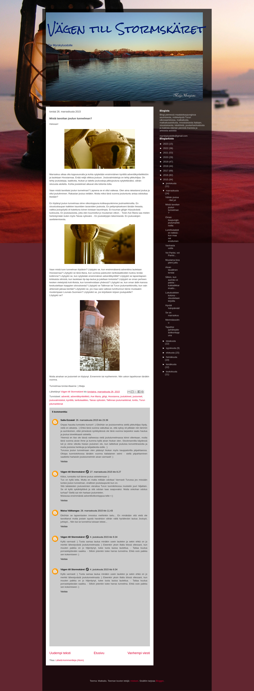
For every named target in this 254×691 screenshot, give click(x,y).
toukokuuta (171, 371)
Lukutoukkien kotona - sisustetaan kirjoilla (172, 296)
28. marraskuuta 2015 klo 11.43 (97, 510)
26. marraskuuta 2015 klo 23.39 (92, 420)
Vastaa (64, 461)
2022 (166, 148)
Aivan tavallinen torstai (171, 270)
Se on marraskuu (172, 314)
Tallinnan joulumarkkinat (118, 400)
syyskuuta (171, 348)
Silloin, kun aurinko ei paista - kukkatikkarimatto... (172, 282)
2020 (166, 157)
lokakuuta (171, 341)
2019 (166, 161)
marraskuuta (172, 190)
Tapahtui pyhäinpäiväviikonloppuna (172, 331)
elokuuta (170, 352)
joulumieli (137, 396)
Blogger (160, 681)
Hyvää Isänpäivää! (172, 306)
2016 (166, 175)
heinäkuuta (171, 357)
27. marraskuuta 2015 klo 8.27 (105, 471)
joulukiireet (125, 396)
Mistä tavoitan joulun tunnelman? (172, 208)
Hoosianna (113, 396)
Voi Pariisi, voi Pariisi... (172, 254)
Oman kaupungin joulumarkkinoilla (172, 221)
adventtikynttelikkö (80, 396)
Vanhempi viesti (139, 653)
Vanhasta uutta (170, 247)
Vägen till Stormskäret (126, 28)
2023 (166, 143)
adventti (65, 396)
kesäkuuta (171, 364)
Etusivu (99, 653)
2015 (166, 179)
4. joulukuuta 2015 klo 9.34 (103, 537)
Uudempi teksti (60, 653)
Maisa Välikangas (70, 510)
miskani (134, 681)
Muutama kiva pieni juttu (172, 261)
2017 (166, 170)
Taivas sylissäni (97, 400)
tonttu (135, 400)
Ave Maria (95, 396)
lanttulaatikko (81, 400)
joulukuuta (171, 183)
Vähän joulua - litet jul (172, 198)
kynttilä (69, 400)
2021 (166, 152)
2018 (166, 166)
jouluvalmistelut (57, 400)
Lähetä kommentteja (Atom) (70, 660)
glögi (104, 396)
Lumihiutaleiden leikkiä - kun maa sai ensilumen (172, 235)
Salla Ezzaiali (68, 420)
